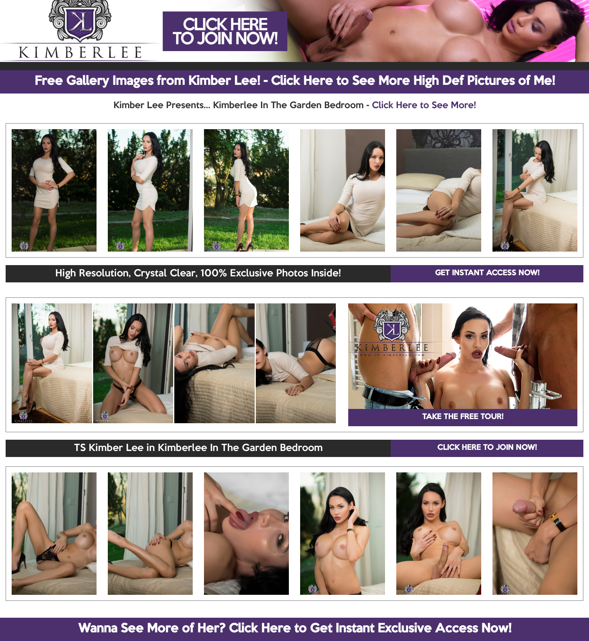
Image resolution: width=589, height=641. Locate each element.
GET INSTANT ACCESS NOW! (487, 273)
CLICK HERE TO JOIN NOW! (487, 448)
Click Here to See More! (424, 105)
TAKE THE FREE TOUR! (462, 417)
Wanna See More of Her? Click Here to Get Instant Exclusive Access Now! (294, 629)
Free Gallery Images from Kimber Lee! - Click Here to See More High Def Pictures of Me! (295, 81)
